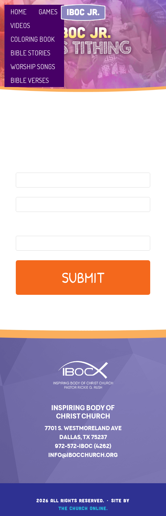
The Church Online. (83, 508)
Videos (20, 25)
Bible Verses (29, 80)
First (23, 191)
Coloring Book (32, 39)
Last (22, 215)
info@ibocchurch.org (83, 455)
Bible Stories (30, 52)
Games (48, 11)
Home (18, 11)
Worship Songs (32, 66)
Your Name (34, 162)
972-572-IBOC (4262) (83, 446)
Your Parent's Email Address (62, 227)
